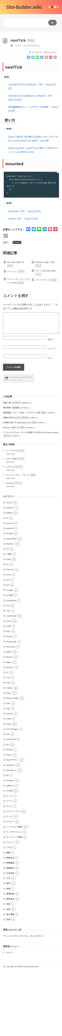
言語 (8, 974)
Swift (8, 783)
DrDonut (14, 548)
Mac (8, 696)
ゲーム (9, 881)
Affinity (9, 577)
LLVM (8, 691)
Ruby (8, 758)
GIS (7, 644)
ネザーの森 (15, 523)
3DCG (8, 567)
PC (7, 737)
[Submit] (52, 23)
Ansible (9, 598)
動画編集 (10, 927)
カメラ (9, 871)
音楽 (8, 984)
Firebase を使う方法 (44, 329)
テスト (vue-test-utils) (45, 337)
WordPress (11, 835)
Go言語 (9, 660)
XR (7, 840)
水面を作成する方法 (16, 482)
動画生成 (10, 922)
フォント (10, 907)
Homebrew (11, 665)
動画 (8, 917)
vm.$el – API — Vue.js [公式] (23, 283)
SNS (8, 768)
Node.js (9, 732)
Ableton (10, 572)
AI (7, 583)
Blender (10, 608)
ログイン (10, 1017)
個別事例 (11, 472)
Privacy (13, 445)
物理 (8, 953)
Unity (8, 788)
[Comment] (31, 388)
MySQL (9, 721)
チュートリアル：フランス (20, 540)
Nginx (8, 727)
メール (52, 413)
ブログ (9, 912)
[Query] (24, 23)
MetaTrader (11, 706)
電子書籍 (10, 979)
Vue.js (18, 110)
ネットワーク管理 (14, 902)
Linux (8, 686)
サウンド (10, 886)
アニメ (9, 860)
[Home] (12, 110)
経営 (8, 968)
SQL (8, 773)
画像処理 (10, 958)
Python (9, 752)
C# (7, 613)
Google (9, 655)
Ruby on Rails (12, 763)
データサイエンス (14, 897)
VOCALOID (11, 804)
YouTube (10, 845)
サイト (51, 423)
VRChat (9, 814)
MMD (8, 716)
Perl (8, 742)
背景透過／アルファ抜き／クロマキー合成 (24, 477)
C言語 (9, 619)
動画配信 (10, 933)
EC (7, 629)
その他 (9, 855)
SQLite (9, 778)
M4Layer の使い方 (14, 492)
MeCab (9, 701)
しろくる (14, 531)
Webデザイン (12, 824)
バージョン (15, 336)
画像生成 (10, 963)
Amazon (10, 588)
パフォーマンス (46, 344)
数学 (8, 948)
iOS (8, 670)
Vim (8, 799)
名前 (51, 404)
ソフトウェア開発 (14, 891)
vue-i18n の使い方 (15, 329)
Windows (10, 830)
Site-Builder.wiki (24, 7)
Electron (10, 634)
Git (7, 649)
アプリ (9, 866)
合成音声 (10, 938)
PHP (8, 747)
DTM (8, 624)
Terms (20, 445)
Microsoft (10, 711)
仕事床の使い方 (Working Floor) (20, 487)
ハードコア (15, 515)
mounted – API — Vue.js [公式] (24, 276)
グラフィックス (13, 876)
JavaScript (11, 680)
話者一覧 (12, 467)
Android (10, 593)
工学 (8, 943)
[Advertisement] (31, 64)
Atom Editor (11, 603)
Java (8, 675)
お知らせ (10, 850)
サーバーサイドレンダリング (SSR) (18, 346)
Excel (8, 639)
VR (7, 809)
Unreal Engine (12, 794)
